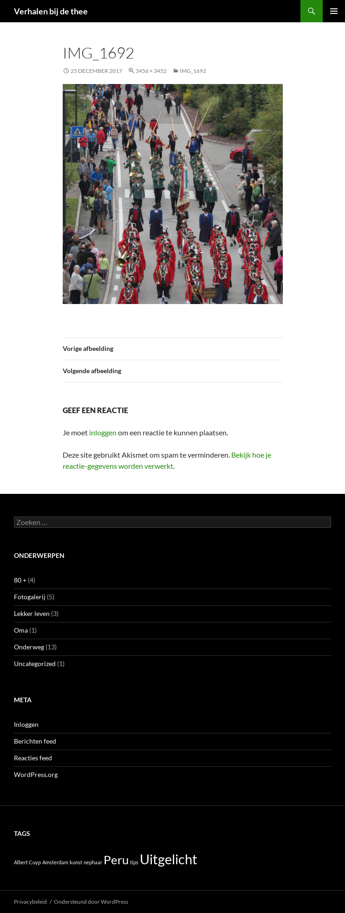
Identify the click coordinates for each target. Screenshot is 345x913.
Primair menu (334, 11)
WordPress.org (36, 774)
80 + (20, 580)
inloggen (103, 432)
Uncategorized (35, 663)
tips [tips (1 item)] (134, 862)
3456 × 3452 (151, 70)
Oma (21, 630)
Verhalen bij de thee (51, 11)
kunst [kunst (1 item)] (76, 862)
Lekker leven (32, 613)
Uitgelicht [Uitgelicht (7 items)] (168, 859)
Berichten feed (35, 741)
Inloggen (26, 724)
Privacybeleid (30, 901)
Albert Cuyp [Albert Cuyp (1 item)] (27, 862)
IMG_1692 (193, 70)
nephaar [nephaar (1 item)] (93, 862)
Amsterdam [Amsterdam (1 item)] (55, 862)
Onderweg (29, 647)
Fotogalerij (30, 597)
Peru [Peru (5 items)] (116, 860)
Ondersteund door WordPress (91, 901)
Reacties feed (33, 758)
